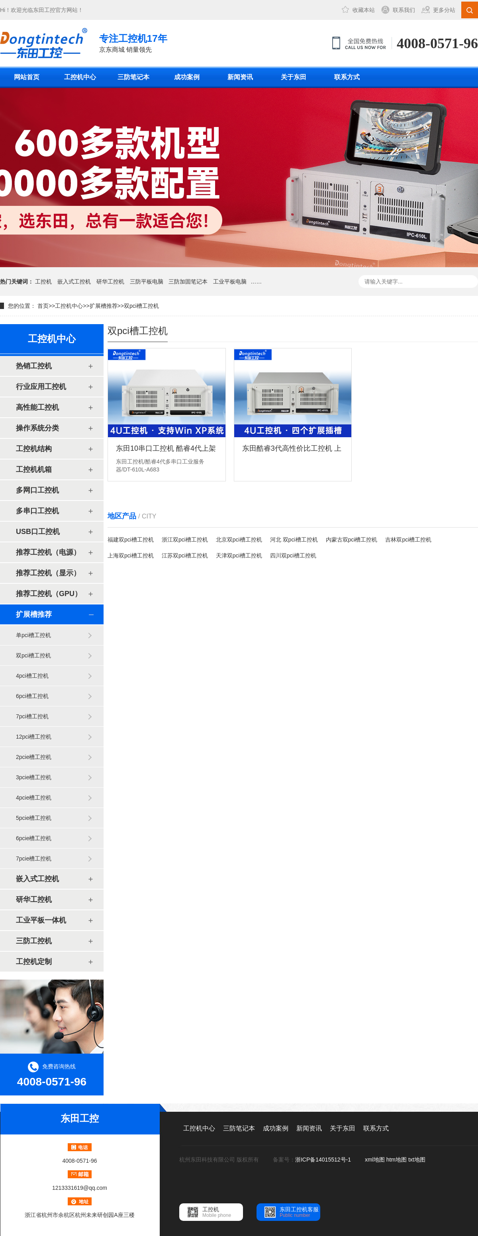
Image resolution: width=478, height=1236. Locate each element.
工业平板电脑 (230, 281)
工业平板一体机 (41, 920)
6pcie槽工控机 (33, 838)
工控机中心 (80, 77)
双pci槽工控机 (141, 306)
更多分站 (444, 10)
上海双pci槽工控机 (131, 555)
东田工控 (44, 10)
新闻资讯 (240, 77)
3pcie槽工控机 (33, 777)
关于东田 (293, 77)
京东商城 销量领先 (133, 42)
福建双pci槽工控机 (131, 539)
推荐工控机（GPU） (49, 594)
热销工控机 (34, 366)
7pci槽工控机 (32, 716)
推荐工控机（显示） (48, 573)
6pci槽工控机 (32, 696)
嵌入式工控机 (74, 281)
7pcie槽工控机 (33, 858)
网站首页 (26, 77)
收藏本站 (364, 10)
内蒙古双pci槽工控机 (352, 539)
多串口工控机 (37, 511)
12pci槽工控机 (33, 736)
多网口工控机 (37, 490)
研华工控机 (110, 281)
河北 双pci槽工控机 (294, 539)
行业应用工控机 (41, 387)
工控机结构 (34, 449)
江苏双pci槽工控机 (185, 555)
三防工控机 (34, 941)
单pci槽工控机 (33, 635)
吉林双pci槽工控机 (408, 539)
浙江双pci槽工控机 (185, 539)
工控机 (43, 281)
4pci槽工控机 (32, 676)
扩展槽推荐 (104, 306)
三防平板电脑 (146, 281)
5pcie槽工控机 (33, 818)
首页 (43, 306)
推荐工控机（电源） (48, 552)
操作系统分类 (37, 428)
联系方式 (347, 77)
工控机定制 (34, 962)
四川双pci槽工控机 (293, 555)
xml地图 (375, 1159)
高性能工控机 (37, 407)
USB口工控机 (38, 532)
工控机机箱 (34, 469)
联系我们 (404, 10)
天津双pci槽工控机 (239, 555)
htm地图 (396, 1159)
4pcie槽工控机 (33, 797)
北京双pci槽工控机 (239, 539)
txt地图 (416, 1159)
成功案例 (187, 77)
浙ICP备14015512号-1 (324, 1159)
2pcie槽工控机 (33, 757)
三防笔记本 (133, 77)
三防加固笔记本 (188, 281)
